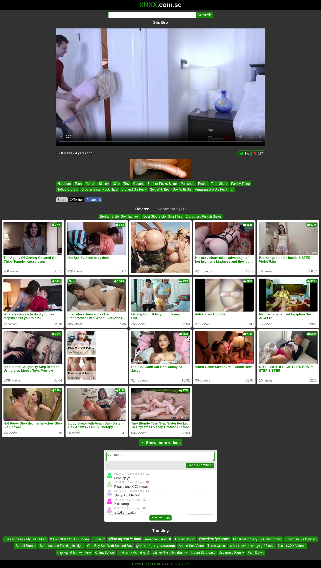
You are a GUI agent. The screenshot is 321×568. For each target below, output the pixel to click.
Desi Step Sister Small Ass (162, 216)
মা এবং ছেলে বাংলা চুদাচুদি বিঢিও (251, 546)
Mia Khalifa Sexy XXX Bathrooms (257, 539)
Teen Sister (219, 183)
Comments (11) (171, 209)
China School (105, 552)
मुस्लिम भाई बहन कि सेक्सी (125, 539)
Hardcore (64, 183)
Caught (138, 183)
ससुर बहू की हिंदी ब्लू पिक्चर (74, 552)
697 (258, 153)
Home (136, 564)
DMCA (159, 564)
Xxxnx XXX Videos (291, 546)
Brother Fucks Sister (162, 183)
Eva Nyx (99, 539)
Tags (147, 564)
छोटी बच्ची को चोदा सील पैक (170, 552)
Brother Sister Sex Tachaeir (120, 216)
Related (142, 209)
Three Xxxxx (216, 546)
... (232, 189)
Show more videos (160, 442)
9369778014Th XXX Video (69, 539)
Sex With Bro (159, 189)
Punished (187, 183)
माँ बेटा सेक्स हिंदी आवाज (214, 539)
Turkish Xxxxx (185, 539)
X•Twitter (76, 199)
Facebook (94, 199)
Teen (78, 183)
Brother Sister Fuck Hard (100, 189)
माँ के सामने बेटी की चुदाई (133, 552)
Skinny (104, 183)
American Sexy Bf (158, 539)
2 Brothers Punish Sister (203, 216)
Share (62, 199)
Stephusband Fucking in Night (61, 546)
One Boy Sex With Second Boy (109, 546)
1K (244, 153)
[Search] (152, 15)
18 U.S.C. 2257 (178, 564)
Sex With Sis (182, 189)
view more (160, 517)
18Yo (116, 183)
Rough (90, 183)
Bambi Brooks (26, 546)
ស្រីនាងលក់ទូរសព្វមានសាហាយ (155, 546)
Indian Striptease (203, 552)
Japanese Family (231, 552)
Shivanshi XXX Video (300, 539)
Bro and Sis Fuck (133, 189)
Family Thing (240, 183)
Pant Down (255, 552)
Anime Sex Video (191, 546)
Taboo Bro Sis (68, 189)
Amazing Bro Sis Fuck (211, 189)
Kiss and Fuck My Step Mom (25, 539)
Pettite (202, 183)
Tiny (126, 183)
